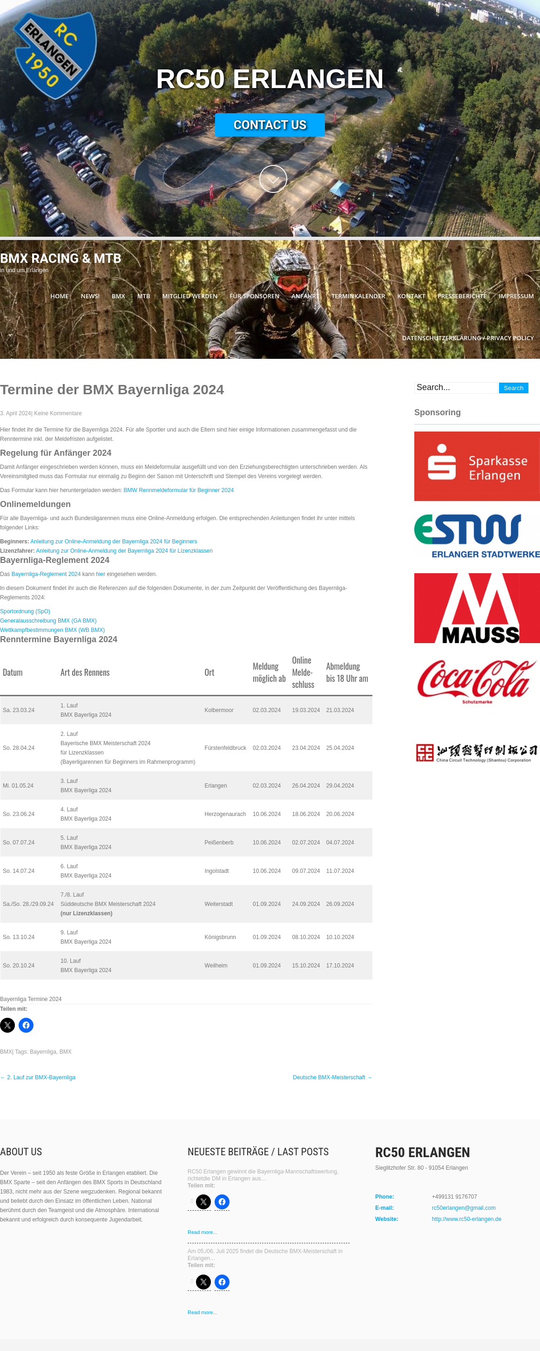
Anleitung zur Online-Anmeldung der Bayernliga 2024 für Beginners (113, 541)
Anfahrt (305, 296)
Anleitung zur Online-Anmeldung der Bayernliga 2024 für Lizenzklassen (124, 551)
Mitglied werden (190, 296)
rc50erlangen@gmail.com (464, 1208)
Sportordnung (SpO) (25, 611)
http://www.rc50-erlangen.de (466, 1219)
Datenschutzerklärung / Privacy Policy (468, 338)
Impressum (516, 296)
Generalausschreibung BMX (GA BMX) (48, 620)
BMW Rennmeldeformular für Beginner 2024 (178, 490)
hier (100, 574)
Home (59, 296)
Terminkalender (358, 296)
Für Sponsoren (254, 296)
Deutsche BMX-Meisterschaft (332, 1077)
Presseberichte (462, 296)
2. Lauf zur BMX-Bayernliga (37, 1077)
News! (90, 296)
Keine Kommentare (58, 413)
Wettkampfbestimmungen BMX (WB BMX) (52, 630)
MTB (143, 296)
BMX (118, 296)
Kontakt (411, 296)
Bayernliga (43, 1052)
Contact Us (270, 125)
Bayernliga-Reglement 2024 (46, 574)
